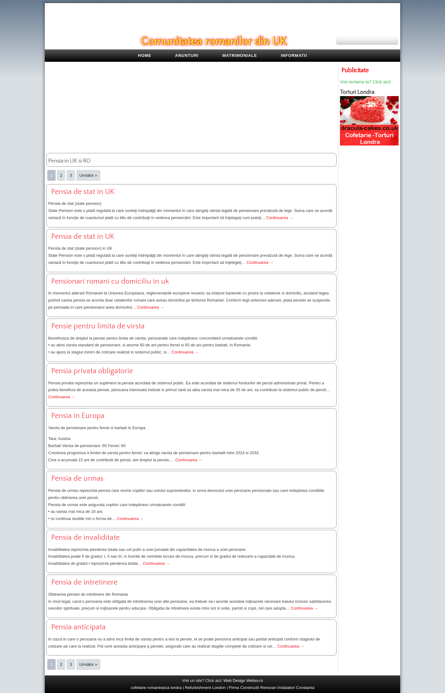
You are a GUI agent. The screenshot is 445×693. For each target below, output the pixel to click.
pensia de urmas (77, 479)
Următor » (88, 175)
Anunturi (187, 55)
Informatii (294, 55)
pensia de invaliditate (85, 538)
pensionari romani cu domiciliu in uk (110, 281)
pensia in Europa (77, 416)
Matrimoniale (239, 55)
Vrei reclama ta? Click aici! (365, 81)
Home (144, 55)
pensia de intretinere (84, 582)
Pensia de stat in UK (82, 192)
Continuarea (279, 217)
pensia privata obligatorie (92, 371)
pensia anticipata (78, 627)
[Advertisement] (191, 108)
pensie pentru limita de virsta (98, 326)
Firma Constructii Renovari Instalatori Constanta (271, 687)
